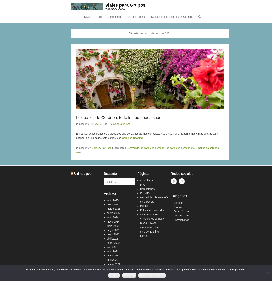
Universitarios (181, 219)
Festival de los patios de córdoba (145, 147)
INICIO (87, 16)
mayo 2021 (113, 255)
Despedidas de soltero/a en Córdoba (172, 16)
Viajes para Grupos (125, 5)
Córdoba (97, 147)
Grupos (107, 147)
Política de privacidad (152, 210)
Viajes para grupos (119, 123)
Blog (99, 16)
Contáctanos (115, 16)
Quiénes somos (136, 16)
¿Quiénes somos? (153, 218)
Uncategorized (182, 215)
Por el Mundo (181, 211)
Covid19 (145, 193)
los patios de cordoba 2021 (181, 147)
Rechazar (129, 275)
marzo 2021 (113, 264)
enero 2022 (113, 242)
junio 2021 (113, 251)
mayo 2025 (113, 204)
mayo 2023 (113, 230)
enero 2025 (113, 212)
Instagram (182, 181)
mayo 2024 (113, 221)
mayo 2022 (113, 234)
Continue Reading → (134, 137)
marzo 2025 (113, 208)
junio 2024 (113, 217)
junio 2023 (113, 225)
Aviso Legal (146, 180)
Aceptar (114, 275)
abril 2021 (112, 259)
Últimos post (83, 174)
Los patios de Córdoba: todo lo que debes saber (119, 117)
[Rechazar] (267, 273)
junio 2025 (113, 200)
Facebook (174, 181)
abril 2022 (112, 238)
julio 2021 (112, 247)
